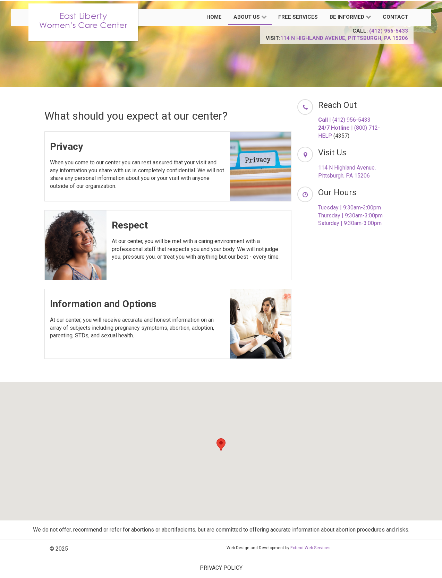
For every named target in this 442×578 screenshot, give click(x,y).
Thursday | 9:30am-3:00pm (350, 215)
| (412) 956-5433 (344, 120)
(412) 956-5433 (388, 31)
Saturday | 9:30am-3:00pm (350, 223)
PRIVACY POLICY (221, 567)
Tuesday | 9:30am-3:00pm (349, 207)
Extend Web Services (310, 547)
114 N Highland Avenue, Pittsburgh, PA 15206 (344, 38)
